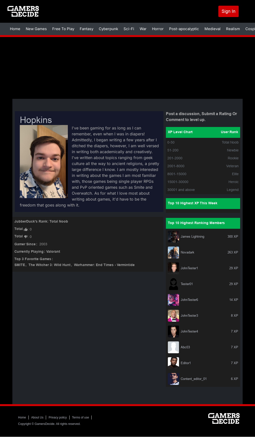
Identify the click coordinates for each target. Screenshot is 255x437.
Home (15, 28)
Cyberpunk (108, 28)
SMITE (19, 265)
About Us (37, 417)
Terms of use (80, 417)
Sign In (228, 11)
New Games (36, 28)
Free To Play (63, 28)
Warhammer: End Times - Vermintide (104, 265)
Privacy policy (58, 417)
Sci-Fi (129, 28)
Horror (158, 28)
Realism (233, 28)
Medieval (212, 28)
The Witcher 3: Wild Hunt (49, 265)
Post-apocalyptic (184, 28)
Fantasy (86, 28)
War (143, 28)
